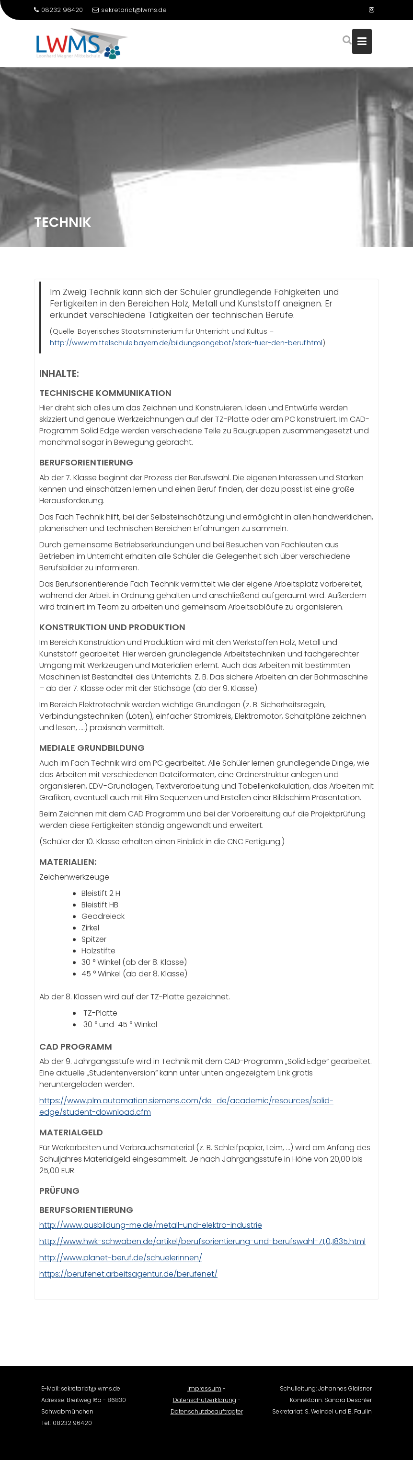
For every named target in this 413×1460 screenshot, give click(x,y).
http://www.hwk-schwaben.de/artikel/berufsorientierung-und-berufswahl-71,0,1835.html (202, 1242)
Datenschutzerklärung (204, 1404)
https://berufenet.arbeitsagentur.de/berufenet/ (128, 1275)
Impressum (204, 1393)
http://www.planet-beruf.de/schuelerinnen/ (120, 1259)
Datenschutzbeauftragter (207, 1416)
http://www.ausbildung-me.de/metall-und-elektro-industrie (150, 1226)
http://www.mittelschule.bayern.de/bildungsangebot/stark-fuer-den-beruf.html (186, 344)
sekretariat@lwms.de (129, 9)
